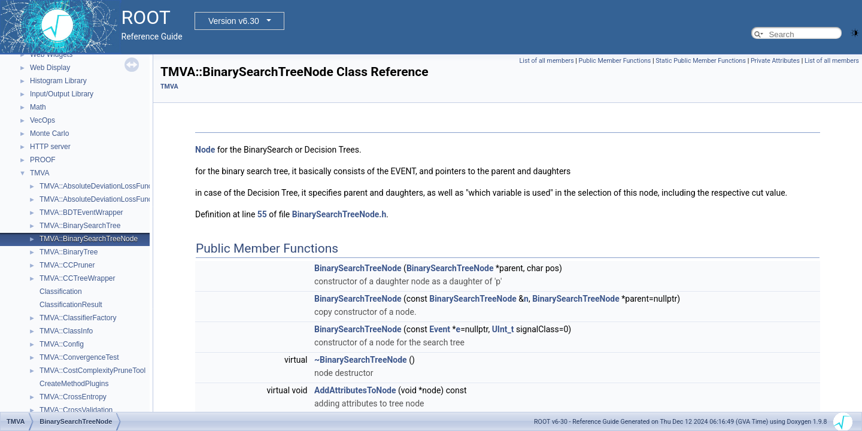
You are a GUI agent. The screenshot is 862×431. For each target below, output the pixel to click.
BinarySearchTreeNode (358, 268)
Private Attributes (775, 61)
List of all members (547, 61)
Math (38, 107)
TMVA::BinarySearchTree (80, 225)
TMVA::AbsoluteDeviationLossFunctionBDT (109, 199)
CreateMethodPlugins (74, 384)
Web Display (50, 67)
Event (439, 329)
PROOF (43, 160)
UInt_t (503, 329)
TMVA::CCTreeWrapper (77, 278)
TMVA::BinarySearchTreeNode (89, 239)
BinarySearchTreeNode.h (339, 214)
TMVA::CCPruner (67, 265)
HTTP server (50, 146)
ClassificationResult (71, 305)
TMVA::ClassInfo (66, 331)
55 (262, 214)
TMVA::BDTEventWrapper (81, 212)
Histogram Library (58, 81)
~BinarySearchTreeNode (360, 360)
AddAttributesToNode (355, 390)
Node (205, 149)
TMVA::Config (62, 344)
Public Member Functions (615, 61)
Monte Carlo (49, 133)
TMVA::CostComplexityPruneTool (92, 370)
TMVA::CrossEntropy (73, 397)
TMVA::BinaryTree (69, 252)
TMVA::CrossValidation (76, 410)
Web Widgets (51, 54)
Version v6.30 (233, 21)
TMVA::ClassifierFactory (78, 318)
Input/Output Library (61, 94)
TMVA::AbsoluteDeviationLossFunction (101, 186)
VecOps (42, 120)
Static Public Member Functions (700, 61)
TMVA (39, 173)
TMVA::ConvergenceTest (79, 357)
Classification (61, 291)
